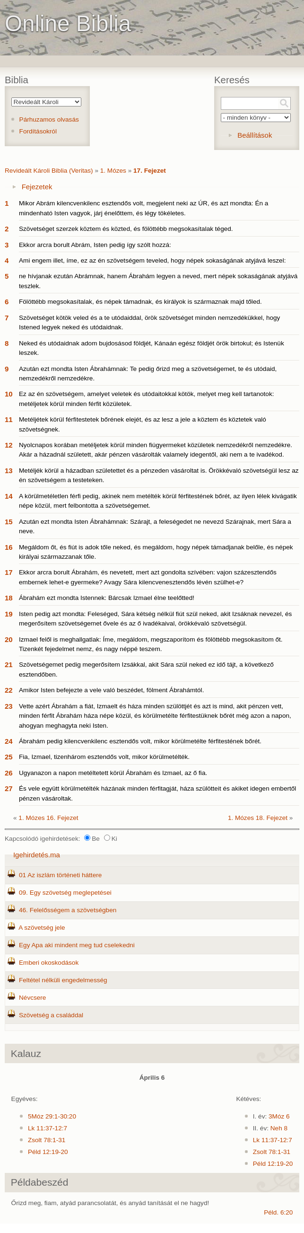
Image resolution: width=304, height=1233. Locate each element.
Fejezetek (37, 187)
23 (9, 706)
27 (9, 788)
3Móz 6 (279, 1116)
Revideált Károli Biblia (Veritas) (49, 170)
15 (9, 522)
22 (9, 690)
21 (9, 665)
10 (9, 394)
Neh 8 (278, 1128)
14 (9, 496)
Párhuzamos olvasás (49, 119)
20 (9, 639)
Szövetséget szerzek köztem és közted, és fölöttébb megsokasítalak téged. (126, 228)
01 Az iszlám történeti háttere (60, 875)
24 (9, 741)
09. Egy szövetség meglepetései (65, 892)
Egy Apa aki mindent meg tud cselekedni (77, 945)
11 (9, 419)
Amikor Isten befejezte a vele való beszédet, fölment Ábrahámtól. (111, 690)
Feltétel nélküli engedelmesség (63, 980)
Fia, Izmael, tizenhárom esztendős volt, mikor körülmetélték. (104, 756)
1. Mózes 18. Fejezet (257, 817)
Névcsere (32, 997)
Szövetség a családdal (51, 1015)
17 (9, 572)
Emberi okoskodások (48, 962)
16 (9, 547)
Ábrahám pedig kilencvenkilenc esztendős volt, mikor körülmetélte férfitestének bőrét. (140, 741)
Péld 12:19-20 (48, 1151)
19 (9, 614)
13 (9, 471)
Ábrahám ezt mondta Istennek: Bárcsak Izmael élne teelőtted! (106, 597)
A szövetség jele (41, 927)
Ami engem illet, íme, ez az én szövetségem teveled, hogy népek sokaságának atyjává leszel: (152, 260)
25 (9, 757)
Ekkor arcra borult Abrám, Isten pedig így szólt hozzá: (95, 244)
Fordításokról (38, 131)
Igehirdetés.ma (36, 855)
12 (9, 445)
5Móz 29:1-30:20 (52, 1116)
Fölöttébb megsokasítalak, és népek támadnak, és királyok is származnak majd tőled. (140, 301)
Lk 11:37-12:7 (47, 1128)
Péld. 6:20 (278, 1212)
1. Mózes (113, 170)
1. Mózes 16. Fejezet (48, 817)
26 (9, 773)
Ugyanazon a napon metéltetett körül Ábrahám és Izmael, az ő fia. (113, 772)
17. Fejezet (149, 170)
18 (9, 598)
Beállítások (254, 135)
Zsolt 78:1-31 (46, 1140)
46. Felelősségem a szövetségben (67, 910)
